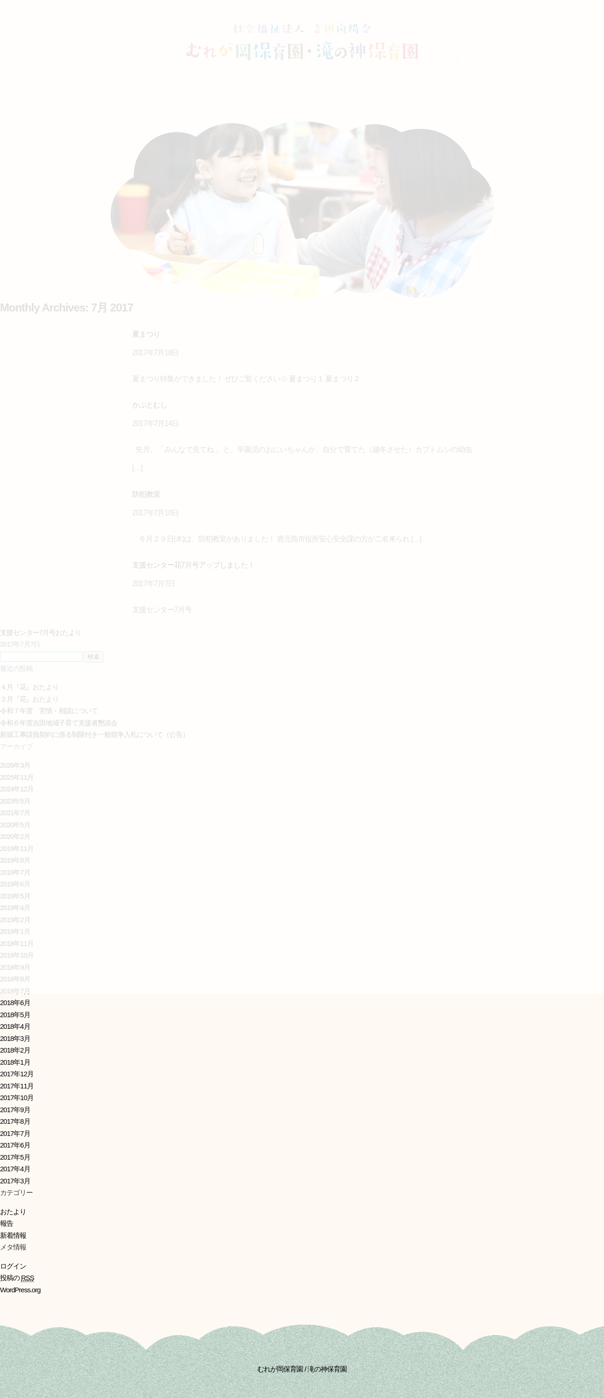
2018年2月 (15, 1050)
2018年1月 (15, 1062)
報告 (6, 1223)
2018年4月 (15, 1026)
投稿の (17, 1278)
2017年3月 (15, 1181)
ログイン (13, 1266)
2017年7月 (15, 1133)
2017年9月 (15, 1110)
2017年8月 (15, 1121)
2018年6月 (15, 1002)
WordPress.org (20, 1290)
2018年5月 (15, 1015)
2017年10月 (17, 1097)
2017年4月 (15, 1169)
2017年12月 (17, 1074)
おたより (13, 1212)
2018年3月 (15, 1038)
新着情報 (13, 1235)
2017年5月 (15, 1157)
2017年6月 (15, 1145)
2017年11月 (17, 1086)
